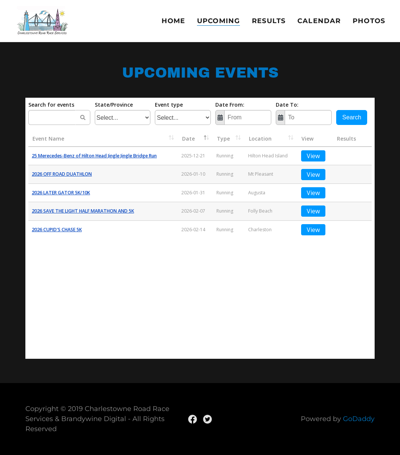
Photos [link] (369, 21)
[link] (42, 20)
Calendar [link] (319, 21)
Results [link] (268, 21)
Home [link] (173, 21)
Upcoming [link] (218, 21)
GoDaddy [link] (359, 419)
